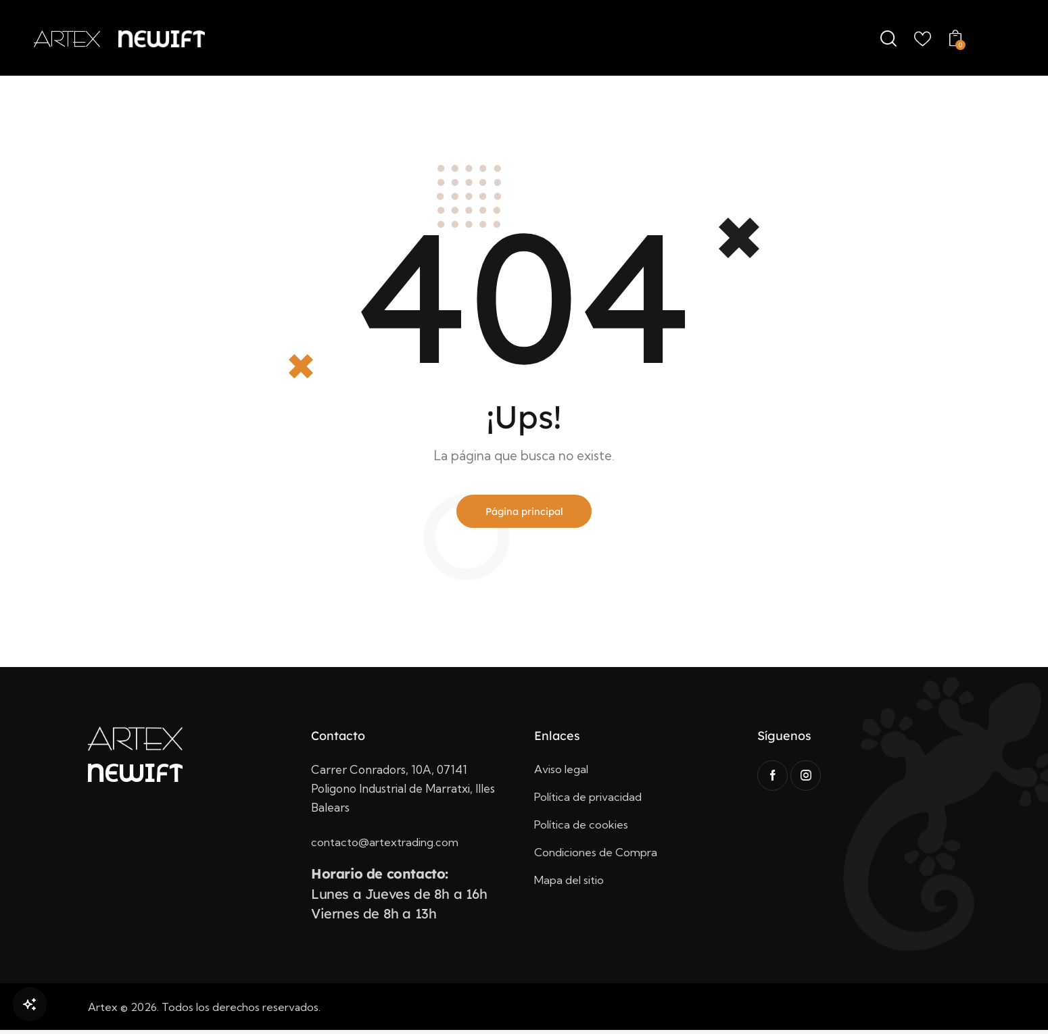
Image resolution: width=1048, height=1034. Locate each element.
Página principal (524, 513)
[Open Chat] (30, 1004)
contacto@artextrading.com (386, 846)
